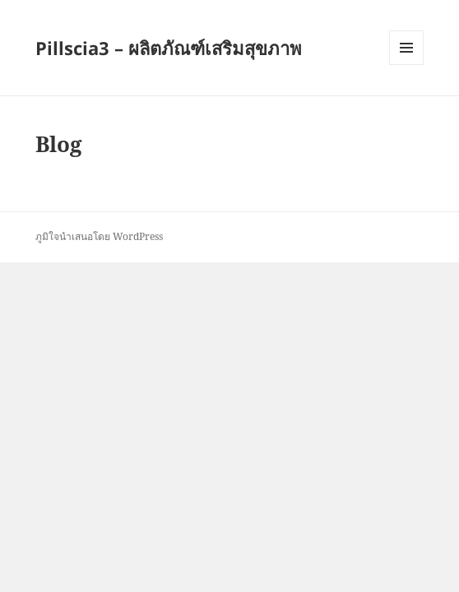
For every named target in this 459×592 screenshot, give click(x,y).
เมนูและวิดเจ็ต (406, 47)
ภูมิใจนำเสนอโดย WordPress (99, 236)
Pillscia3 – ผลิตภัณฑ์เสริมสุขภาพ (168, 47)
